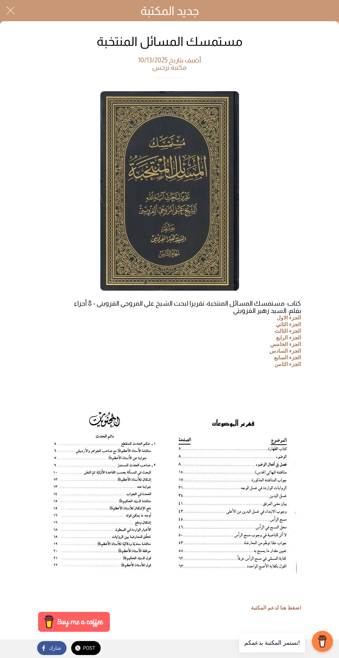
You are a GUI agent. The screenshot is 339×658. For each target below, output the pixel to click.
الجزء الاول (289, 317)
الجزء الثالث (287, 331)
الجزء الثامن (287, 364)
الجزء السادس (285, 350)
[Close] (11, 11)
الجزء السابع (287, 357)
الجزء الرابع (288, 337)
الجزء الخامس (285, 344)
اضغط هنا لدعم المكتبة (276, 608)
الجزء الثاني (288, 324)
